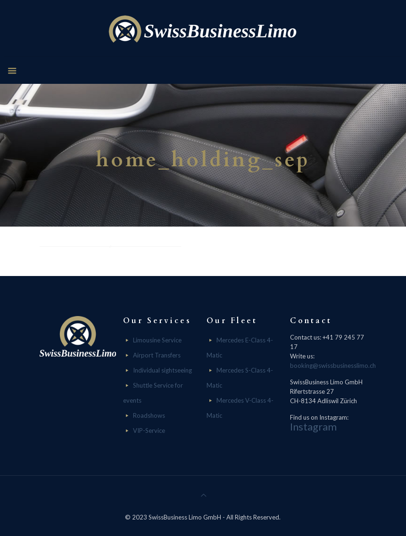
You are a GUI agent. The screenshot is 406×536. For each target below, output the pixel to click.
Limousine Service (157, 340)
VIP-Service (149, 430)
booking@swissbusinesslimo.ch (333, 365)
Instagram (313, 426)
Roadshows (149, 415)
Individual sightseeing (162, 370)
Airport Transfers (157, 355)
